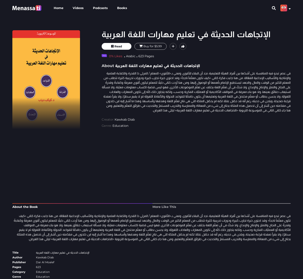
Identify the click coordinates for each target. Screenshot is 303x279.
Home (58, 8)
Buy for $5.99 (150, 46)
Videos (78, 8)
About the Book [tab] (25, 207)
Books (122, 8)
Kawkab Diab (125, 119)
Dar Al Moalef (45, 262)
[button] (173, 46)
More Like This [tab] (164, 207)
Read (116, 46)
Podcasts (100, 8)
